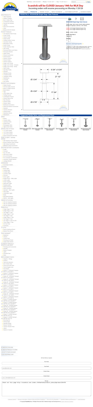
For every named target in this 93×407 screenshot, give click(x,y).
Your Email (46, 366)
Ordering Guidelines (85, 48)
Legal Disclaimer (81, 402)
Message (46, 380)
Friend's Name (46, 371)
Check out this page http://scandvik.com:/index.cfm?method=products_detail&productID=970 (46, 390)
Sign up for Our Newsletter (53, 402)
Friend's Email (46, 375)
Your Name (46, 361)
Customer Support (12, 402)
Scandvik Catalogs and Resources (68, 402)
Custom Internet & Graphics (67, 404)
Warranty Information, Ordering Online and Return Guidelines (31, 402)
